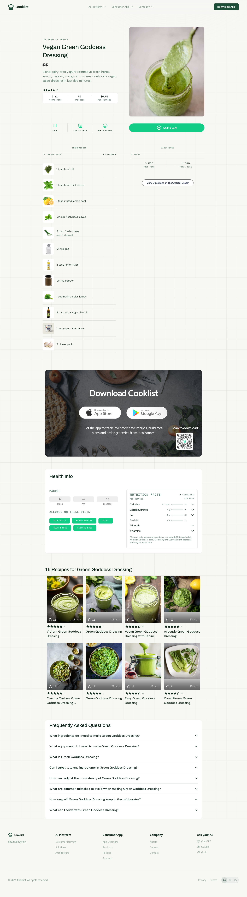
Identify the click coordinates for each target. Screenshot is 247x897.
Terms (213, 880)
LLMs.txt (189, 880)
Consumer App (122, 6)
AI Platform (97, 6)
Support (107, 858)
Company (146, 6)
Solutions (60, 847)
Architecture (62, 852)
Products (108, 847)
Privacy (202, 880)
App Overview (110, 841)
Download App (226, 6)
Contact (154, 852)
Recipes (107, 852)
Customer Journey (65, 841)
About (153, 841)
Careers (154, 847)
